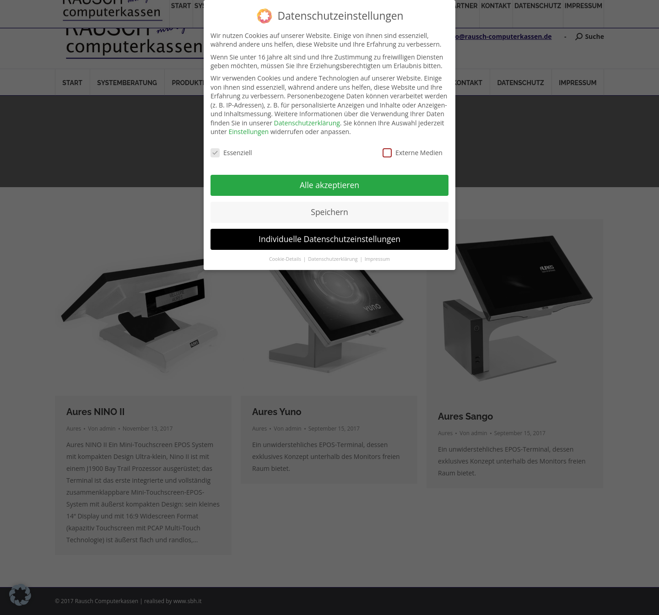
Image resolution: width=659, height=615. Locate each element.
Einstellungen (248, 131)
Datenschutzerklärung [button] (333, 259)
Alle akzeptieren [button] (329, 184)
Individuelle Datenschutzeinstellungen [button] (329, 238)
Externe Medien (413, 152)
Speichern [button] (329, 211)
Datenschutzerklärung (307, 123)
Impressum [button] (377, 259)
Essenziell (231, 152)
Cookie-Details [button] (285, 259)
